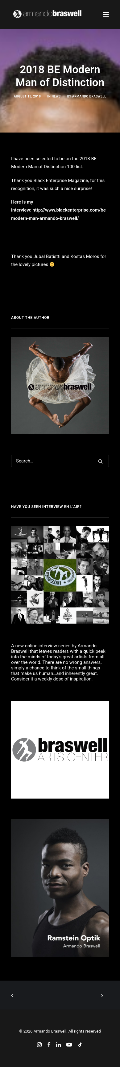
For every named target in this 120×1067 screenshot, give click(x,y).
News (56, 96)
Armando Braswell (89, 96)
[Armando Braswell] (58, 14)
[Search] (60, 461)
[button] (106, 14)
